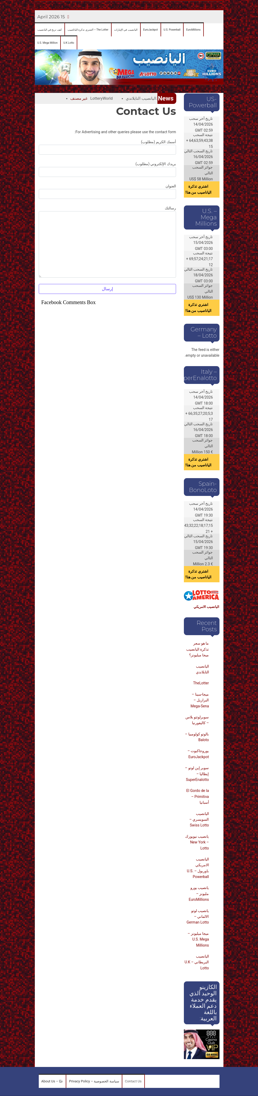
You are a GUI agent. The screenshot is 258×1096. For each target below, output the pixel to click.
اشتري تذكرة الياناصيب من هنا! (198, 189)
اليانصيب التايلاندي (134, 98)
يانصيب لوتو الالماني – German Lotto (197, 917)
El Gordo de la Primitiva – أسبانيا (197, 796)
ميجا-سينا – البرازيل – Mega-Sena (199, 700)
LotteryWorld (94, 98)
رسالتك (107, 241)
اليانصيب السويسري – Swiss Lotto (199, 819)
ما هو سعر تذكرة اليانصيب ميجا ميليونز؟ (197, 649)
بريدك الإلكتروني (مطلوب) (107, 169)
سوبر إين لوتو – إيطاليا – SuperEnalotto (197, 774)
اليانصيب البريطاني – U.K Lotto (197, 962)
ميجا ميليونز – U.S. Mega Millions (198, 939)
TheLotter (201, 683)
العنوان (107, 191)
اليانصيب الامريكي (206, 607)
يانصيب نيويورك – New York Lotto (197, 842)
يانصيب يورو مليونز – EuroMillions (199, 894)
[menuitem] (49, 29)
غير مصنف (72, 98)
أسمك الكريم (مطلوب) (107, 147)
